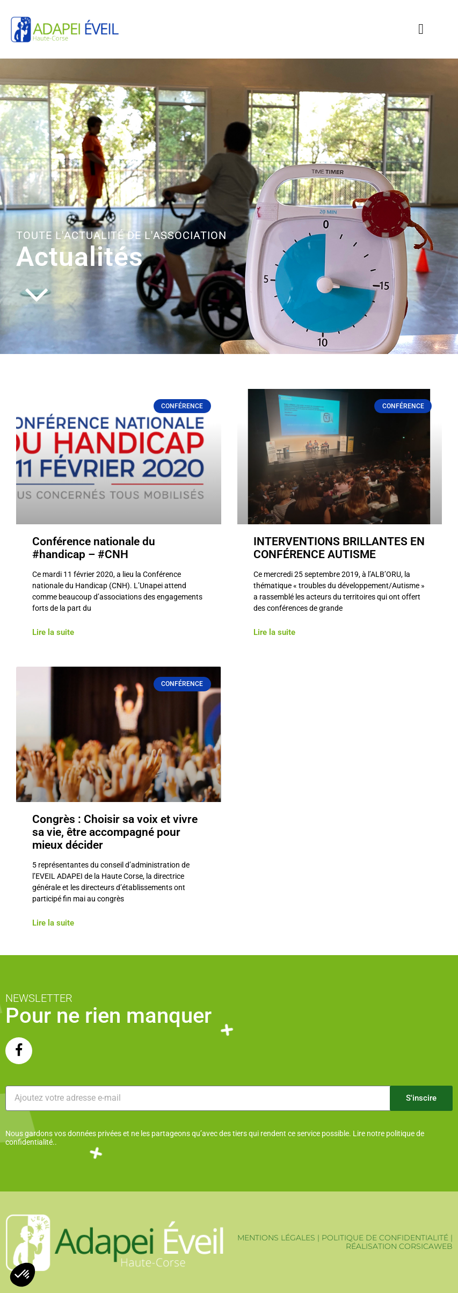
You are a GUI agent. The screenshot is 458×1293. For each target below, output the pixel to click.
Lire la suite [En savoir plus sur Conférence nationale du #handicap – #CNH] (53, 632)
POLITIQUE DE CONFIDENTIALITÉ (385, 1238)
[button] (421, 29)
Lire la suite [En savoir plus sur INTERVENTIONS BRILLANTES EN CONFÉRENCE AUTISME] (274, 632)
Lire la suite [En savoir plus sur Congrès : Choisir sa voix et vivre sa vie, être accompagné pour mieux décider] (53, 923)
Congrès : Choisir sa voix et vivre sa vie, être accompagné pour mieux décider (115, 832)
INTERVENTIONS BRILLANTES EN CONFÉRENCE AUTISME (339, 548)
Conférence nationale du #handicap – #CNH (93, 548)
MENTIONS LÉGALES (276, 1238)
